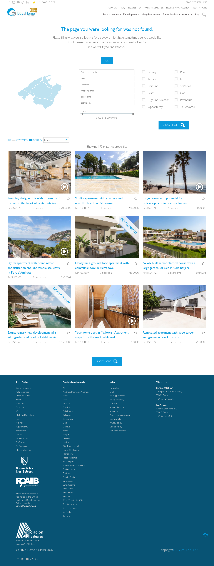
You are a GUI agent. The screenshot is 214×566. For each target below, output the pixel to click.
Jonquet (66, 434)
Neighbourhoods (151, 14)
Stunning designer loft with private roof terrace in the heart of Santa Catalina (33, 200)
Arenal (66, 395)
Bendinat (67, 403)
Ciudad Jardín (69, 418)
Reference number (89, 72)
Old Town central (71, 446)
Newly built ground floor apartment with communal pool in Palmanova (102, 265)
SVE (194, 2)
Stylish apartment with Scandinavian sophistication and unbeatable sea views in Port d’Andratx (34, 267)
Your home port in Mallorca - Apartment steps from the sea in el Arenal (102, 335)
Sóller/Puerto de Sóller (73, 500)
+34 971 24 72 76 (165, 398)
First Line (153, 86)
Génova (66, 426)
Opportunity (155, 106)
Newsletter (134, 7)
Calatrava (20, 403)
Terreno (66, 515)
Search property (112, 14)
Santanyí (66, 496)
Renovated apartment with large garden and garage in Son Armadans (168, 335)
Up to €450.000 (23, 395)
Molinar (19, 422)
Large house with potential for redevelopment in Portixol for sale (165, 200)
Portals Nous (69, 469)
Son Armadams (70, 504)
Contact (114, 7)
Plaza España (68, 461)
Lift (182, 79)
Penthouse (186, 99)
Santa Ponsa (68, 492)
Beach (151, 92)
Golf (182, 92)
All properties (22, 391)
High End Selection (158, 99)
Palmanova (68, 453)
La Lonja (66, 438)
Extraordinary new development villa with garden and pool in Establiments (32, 335)
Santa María (68, 488)
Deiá (65, 422)
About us (187, 14)
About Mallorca (171, 14)
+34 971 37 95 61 (165, 415)
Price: (83, 111)
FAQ (123, 7)
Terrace (152, 79)
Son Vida (67, 511)
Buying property (117, 395)
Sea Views (185, 86)
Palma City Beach (71, 449)
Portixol (19, 434)
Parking (152, 72)
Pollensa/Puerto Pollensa (74, 465)
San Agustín (68, 480)
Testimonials (115, 418)
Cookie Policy (115, 426)
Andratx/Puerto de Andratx (76, 391)
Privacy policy (115, 422)
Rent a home (200, 7)
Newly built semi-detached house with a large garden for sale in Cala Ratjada (169, 265)
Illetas (18, 418)
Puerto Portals (69, 477)
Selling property (116, 399)
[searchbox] (107, 78)
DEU (199, 2)
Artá (65, 399)
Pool (182, 72)
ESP (205, 2)
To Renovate (187, 106)
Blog (196, 14)
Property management (178, 7)
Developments (131, 14)
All (64, 387)
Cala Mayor (68, 411)
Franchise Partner (153, 7)
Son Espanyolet (70, 507)
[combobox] (106, 78)
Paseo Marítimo (70, 457)
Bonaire (66, 407)
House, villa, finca (23, 449)
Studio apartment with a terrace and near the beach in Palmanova (99, 200)
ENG (188, 2)
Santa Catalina (22, 438)
